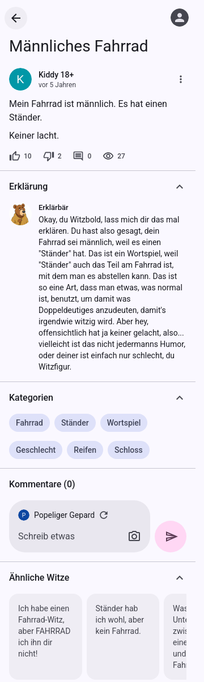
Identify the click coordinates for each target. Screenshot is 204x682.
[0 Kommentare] (82, 156)
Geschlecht (36, 449)
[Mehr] (181, 79)
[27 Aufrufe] (114, 156)
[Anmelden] (179, 17)
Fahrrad (29, 422)
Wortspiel (124, 422)
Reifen (85, 449)
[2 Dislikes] (52, 156)
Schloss (128, 449)
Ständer (75, 422)
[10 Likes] (20, 156)
